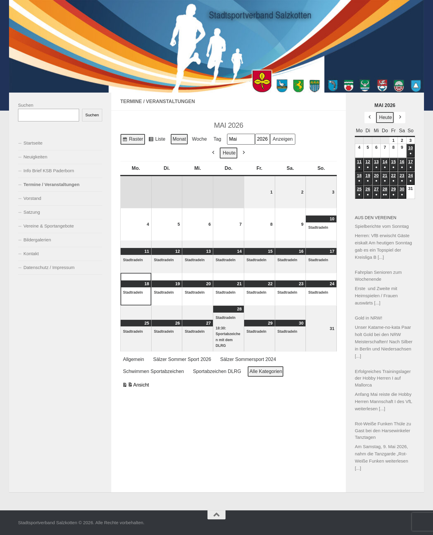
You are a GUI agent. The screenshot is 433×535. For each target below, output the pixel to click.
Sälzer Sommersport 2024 (248, 359)
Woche (199, 139)
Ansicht (135, 385)
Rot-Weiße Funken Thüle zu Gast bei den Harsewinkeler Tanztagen (383, 430)
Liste (156, 140)
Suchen (25, 105)
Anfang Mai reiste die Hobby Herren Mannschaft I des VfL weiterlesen (383, 401)
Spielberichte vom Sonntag (382, 226)
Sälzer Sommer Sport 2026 (182, 359)
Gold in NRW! (368, 317)
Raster (132, 140)
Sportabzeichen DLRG (217, 371)
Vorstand (32, 198)
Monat (179, 139)
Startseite (32, 142)
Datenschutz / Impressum (49, 267)
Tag (217, 139)
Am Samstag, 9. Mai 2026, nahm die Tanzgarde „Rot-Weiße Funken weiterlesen (381, 453)
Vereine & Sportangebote (48, 225)
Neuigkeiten (35, 156)
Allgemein (133, 359)
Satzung (31, 212)
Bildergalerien (37, 239)
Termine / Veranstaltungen (51, 184)
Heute (229, 152)
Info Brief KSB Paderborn (48, 170)
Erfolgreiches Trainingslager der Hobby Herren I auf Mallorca (383, 378)
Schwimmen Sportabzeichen (153, 371)
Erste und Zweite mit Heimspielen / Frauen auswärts (376, 295)
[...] (381, 257)
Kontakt (31, 253)
